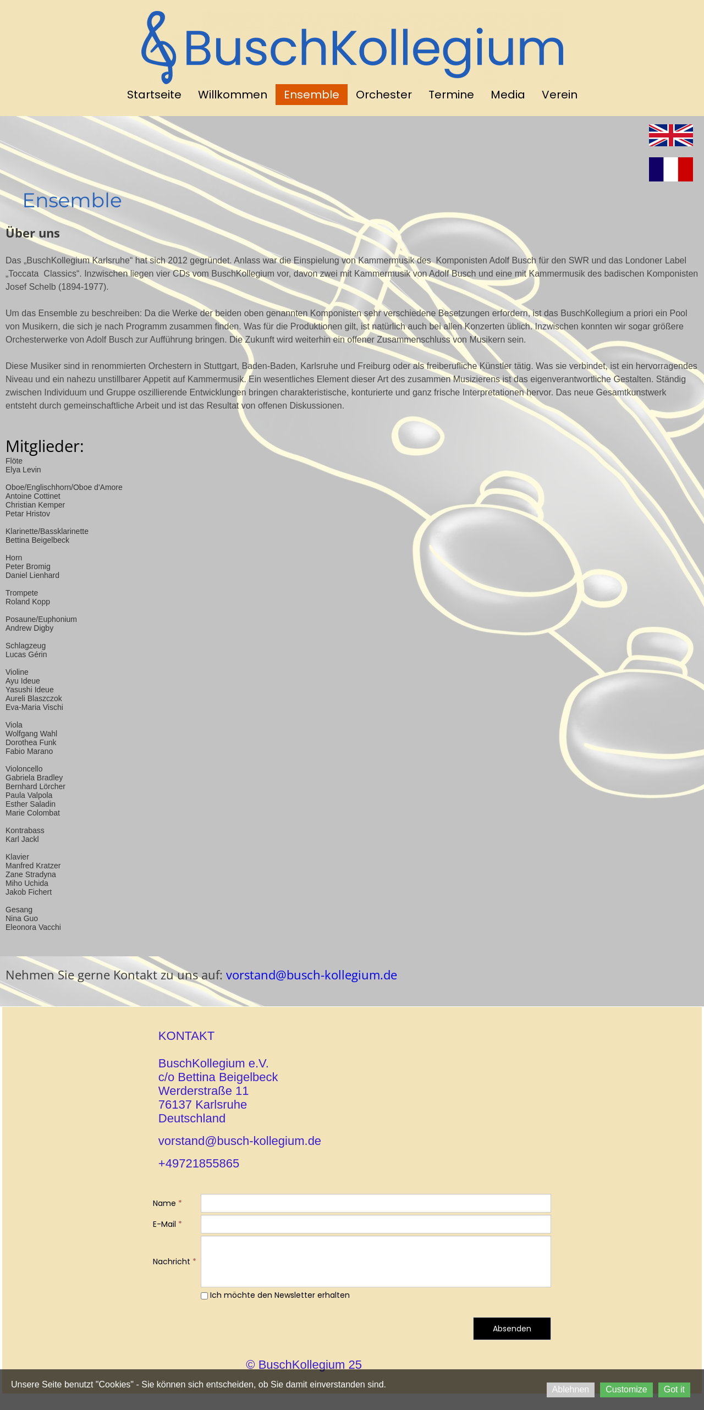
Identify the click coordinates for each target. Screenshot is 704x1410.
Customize (626, 1389)
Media (508, 94)
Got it (674, 1389)
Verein (560, 94)
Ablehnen (571, 1389)
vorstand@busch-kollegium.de (310, 974)
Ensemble (311, 94)
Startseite (154, 94)
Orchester (384, 94)
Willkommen (232, 94)
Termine (451, 94)
